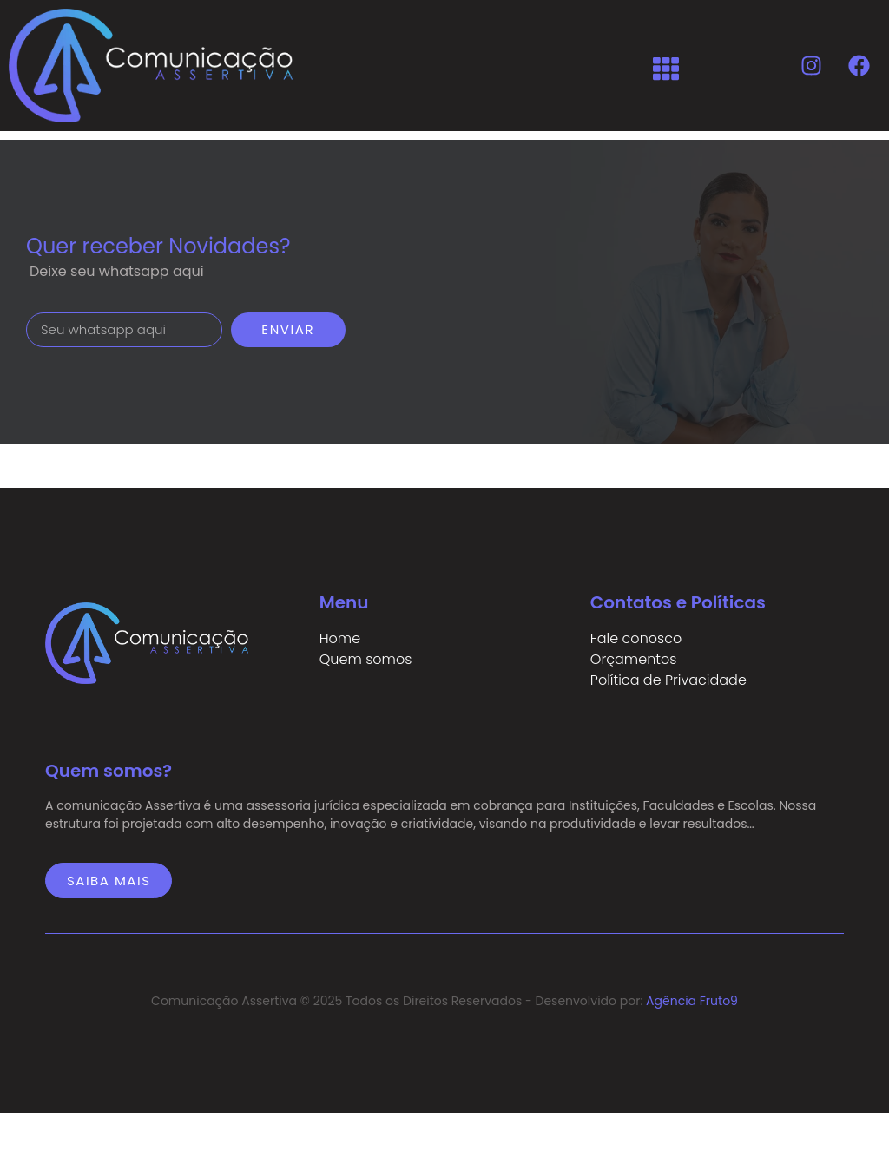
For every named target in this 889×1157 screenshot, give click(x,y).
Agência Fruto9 (692, 1000)
